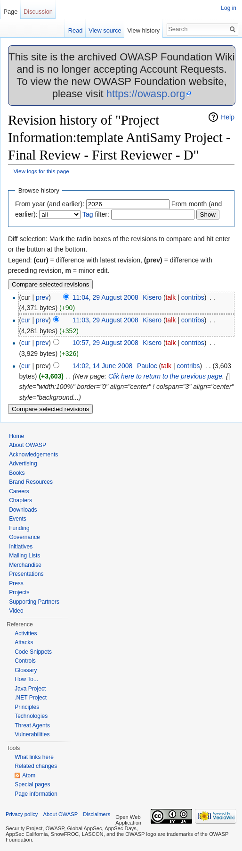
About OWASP (27, 445)
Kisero (152, 297)
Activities (26, 633)
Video (16, 610)
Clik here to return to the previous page (165, 376)
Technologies (31, 716)
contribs (192, 297)
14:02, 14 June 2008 (103, 366)
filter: (95, 214)
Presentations (26, 574)
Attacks (24, 642)
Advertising (23, 463)
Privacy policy (22, 814)
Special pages (32, 784)
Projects (19, 592)
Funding (19, 528)
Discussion (38, 11)
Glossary (26, 670)
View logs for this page (41, 171)
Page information (36, 794)
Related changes (36, 766)
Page (10, 11)
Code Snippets (33, 652)
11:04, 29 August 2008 (105, 297)
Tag (87, 214)
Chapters (20, 500)
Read (75, 30)
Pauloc (147, 366)
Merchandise (25, 565)
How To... (26, 679)
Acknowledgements (33, 454)
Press (16, 583)
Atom (28, 775)
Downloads (23, 509)
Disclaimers (96, 814)
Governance (24, 537)
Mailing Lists (24, 555)
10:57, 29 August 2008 (105, 342)
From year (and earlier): (49, 204)
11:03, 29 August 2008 (105, 320)
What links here (34, 757)
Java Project (30, 688)
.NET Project (31, 697)
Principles (27, 707)
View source (105, 30)
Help (227, 117)
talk (171, 297)
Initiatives (20, 546)
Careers (19, 491)
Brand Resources (31, 482)
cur (25, 320)
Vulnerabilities (32, 734)
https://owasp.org (146, 94)
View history (143, 30)
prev (42, 297)
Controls (25, 660)
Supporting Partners (34, 601)
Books (16, 473)
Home (16, 436)
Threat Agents (32, 725)
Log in (228, 8)
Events (17, 518)
